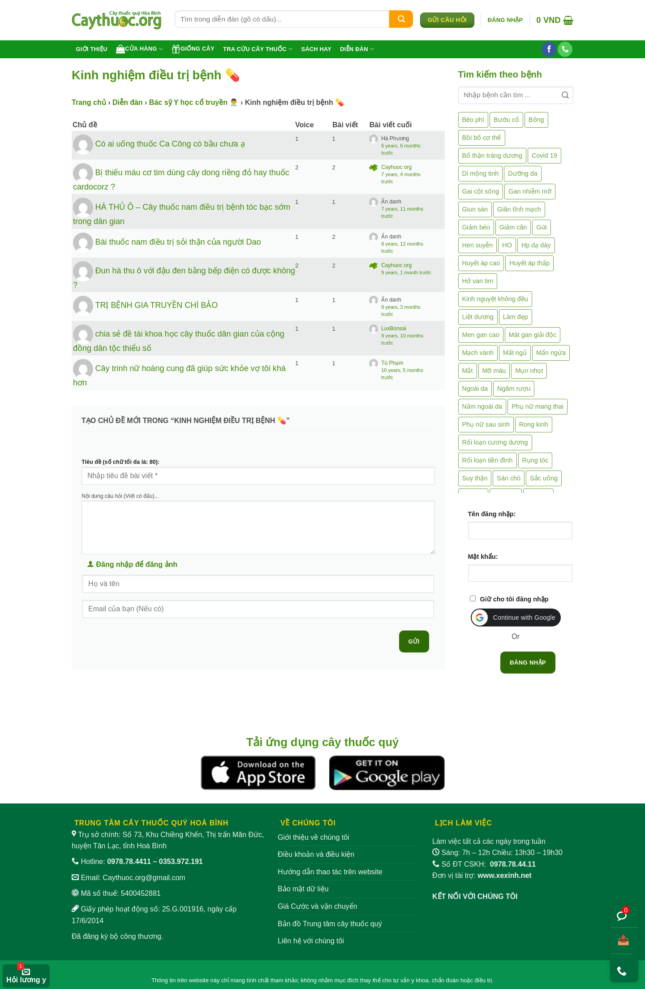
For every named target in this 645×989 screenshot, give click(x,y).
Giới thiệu (92, 49)
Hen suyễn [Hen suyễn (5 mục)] (477, 245)
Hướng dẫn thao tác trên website (330, 872)
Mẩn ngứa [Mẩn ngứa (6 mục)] (551, 352)
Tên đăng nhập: (492, 514)
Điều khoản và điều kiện (316, 854)
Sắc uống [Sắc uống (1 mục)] (544, 478)
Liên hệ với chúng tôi (311, 941)
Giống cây (193, 48)
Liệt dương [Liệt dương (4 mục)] (478, 316)
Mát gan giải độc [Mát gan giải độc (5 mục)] (533, 334)
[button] (505, 20)
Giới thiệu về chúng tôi (313, 837)
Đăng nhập (528, 662)
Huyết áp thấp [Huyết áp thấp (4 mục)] (529, 263)
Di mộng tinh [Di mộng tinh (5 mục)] (480, 173)
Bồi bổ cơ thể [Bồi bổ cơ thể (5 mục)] (481, 137)
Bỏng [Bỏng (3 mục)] (536, 119)
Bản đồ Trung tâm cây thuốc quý (330, 924)
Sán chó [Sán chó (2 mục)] (508, 478)
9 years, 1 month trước (406, 272)
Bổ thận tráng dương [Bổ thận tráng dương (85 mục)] (492, 155)
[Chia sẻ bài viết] (621, 941)
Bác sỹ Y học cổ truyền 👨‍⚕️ (194, 102)
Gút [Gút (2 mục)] (541, 227)
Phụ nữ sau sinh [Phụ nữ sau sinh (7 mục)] (486, 424)
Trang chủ (89, 102)
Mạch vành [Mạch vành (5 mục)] (478, 352)
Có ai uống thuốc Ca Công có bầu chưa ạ (170, 143)
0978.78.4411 (129, 861)
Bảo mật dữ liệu (303, 889)
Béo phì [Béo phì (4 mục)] (473, 119)
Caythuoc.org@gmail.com (144, 877)
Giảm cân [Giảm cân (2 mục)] (513, 227)
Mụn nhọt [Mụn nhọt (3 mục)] (529, 370)
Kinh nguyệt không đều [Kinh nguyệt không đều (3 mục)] (495, 298)
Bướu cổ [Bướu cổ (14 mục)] (506, 119)
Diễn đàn (357, 49)
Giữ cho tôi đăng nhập (514, 599)
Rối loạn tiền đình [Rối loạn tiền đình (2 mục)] (487, 460)
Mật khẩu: (483, 556)
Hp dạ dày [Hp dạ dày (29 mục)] (536, 245)
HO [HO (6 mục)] (507, 245)
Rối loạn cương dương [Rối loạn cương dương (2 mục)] (495, 442)
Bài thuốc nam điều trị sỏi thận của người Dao (178, 241)
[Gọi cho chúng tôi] (565, 49)
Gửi (414, 641)
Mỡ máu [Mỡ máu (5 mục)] (494, 370)
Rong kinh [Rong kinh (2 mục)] (533, 424)
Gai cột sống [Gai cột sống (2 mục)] (480, 191)
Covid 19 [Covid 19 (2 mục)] (544, 155)
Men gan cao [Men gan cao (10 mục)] (480, 334)
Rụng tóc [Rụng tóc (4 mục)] (535, 460)
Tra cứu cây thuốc (257, 49)
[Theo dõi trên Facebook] (549, 49)
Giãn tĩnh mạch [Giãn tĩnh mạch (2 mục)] (519, 209)
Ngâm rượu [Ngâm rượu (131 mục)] (513, 388)
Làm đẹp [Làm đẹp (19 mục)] (515, 316)
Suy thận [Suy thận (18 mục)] (475, 478)
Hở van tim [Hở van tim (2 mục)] (478, 281)
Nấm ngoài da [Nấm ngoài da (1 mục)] (482, 406)
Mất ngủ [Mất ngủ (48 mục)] (515, 352)
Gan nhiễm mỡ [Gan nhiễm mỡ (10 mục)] (529, 191)
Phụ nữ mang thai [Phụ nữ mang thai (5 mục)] (537, 406)
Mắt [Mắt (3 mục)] (467, 370)
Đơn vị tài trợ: (482, 875)
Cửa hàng (139, 48)
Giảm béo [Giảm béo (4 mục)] (476, 227)
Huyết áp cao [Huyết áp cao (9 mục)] (481, 263)
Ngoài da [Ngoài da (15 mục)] (475, 388)
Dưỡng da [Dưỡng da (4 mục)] (522, 173)
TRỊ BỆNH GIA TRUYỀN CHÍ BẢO (156, 305)
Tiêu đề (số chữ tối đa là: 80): (120, 462)
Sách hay (316, 49)
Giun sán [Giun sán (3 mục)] (475, 209)
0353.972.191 (181, 861)
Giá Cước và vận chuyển (317, 906)
